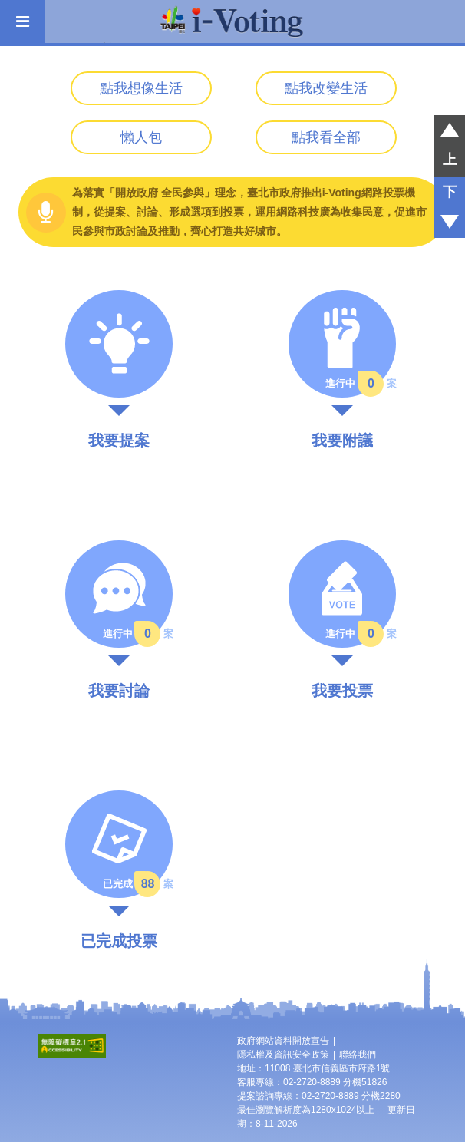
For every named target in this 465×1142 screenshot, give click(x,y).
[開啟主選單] (22, 21)
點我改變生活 (326, 88)
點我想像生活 (141, 88)
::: (6, 83)
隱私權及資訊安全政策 (283, 1054)
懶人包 (141, 137)
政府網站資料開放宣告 (283, 1040)
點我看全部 (326, 137)
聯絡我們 (357, 1054)
